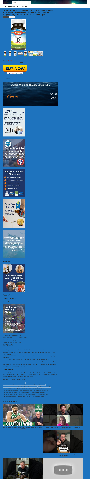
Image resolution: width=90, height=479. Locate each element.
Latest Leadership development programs (36, 388)
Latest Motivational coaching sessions (10, 392)
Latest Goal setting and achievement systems (29, 386)
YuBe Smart (7, 2)
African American (12, 6)
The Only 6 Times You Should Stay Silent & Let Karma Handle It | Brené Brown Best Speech (79, 415)
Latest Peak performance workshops (38, 392)
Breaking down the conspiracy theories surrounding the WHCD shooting (28, 415)
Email (27, 455)
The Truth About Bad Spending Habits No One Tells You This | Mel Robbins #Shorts (62, 415)
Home (5, 6)
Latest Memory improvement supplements (10, 390)
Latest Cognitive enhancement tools (24, 384)
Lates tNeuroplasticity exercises (18, 382)
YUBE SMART (25, 6)
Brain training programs (7, 382)
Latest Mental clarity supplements (26, 390)
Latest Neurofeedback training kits (24, 392)
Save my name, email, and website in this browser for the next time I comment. (20, 466)
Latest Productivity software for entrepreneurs (27, 394)
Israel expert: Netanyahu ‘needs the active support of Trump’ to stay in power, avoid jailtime (62, 430)
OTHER (18, 6)
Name (4, 455)
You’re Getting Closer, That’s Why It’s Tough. (79, 429)
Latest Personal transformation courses (10, 394)
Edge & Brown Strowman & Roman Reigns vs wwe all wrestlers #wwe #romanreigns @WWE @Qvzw (28, 430)
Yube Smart (12, 17)
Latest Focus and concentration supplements (11, 386)
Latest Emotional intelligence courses (38, 384)
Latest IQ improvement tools (22, 388)
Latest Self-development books (42, 394)
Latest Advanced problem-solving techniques (49, 382)
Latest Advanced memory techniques (32, 382)
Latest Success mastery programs (38, 396)
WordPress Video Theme (46, 476)
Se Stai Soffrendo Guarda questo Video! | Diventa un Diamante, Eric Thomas (11, 430)
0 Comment (25, 17)
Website (4, 461)
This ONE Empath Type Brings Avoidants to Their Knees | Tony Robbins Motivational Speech (45, 430)
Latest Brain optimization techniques (9, 384)
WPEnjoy (53, 476)
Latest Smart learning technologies (24, 396)
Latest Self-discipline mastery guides (9, 396)
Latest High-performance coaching (44, 386)
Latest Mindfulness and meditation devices (40, 390)
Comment (5, 441)
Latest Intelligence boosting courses (9, 388)
